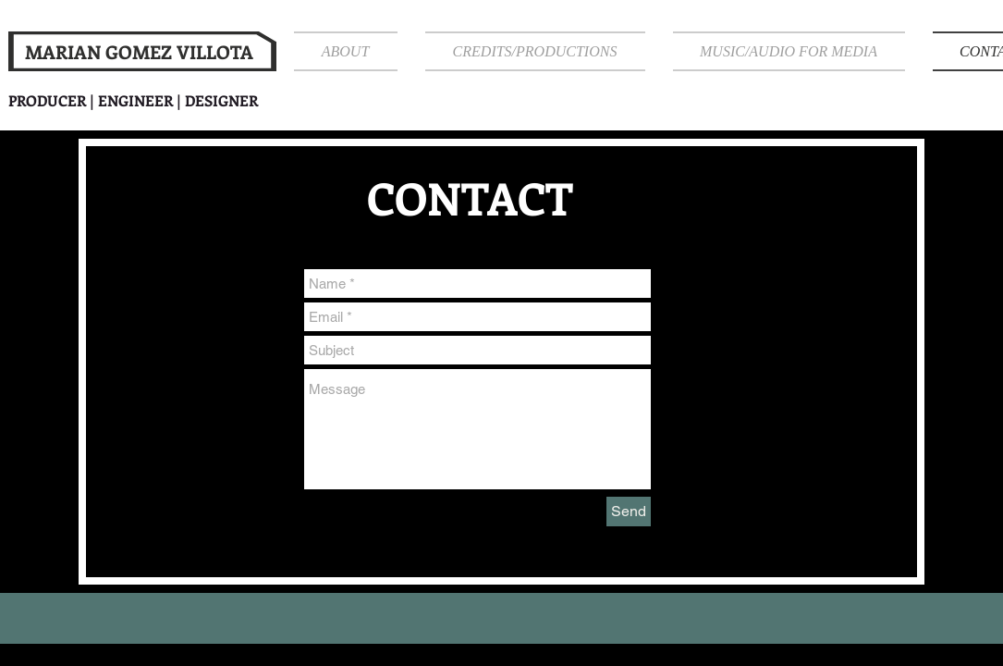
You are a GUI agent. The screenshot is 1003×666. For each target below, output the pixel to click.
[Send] (628, 511)
